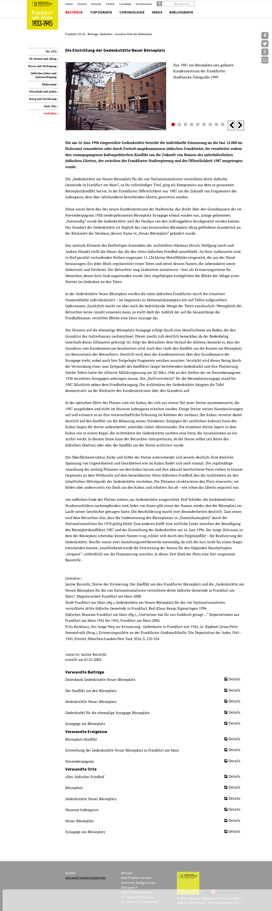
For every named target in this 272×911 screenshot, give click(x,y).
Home (69, 4)
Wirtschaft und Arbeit (42, 91)
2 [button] (180, 125)
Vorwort (82, 4)
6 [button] (204, 125)
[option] (154, 96)
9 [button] (223, 125)
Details (234, 679)
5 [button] (198, 125)
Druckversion (144, 4)
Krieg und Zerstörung (42, 99)
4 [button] (192, 125)
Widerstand (49, 84)
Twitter (110, 4)
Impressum (215, 902)
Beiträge (74, 12)
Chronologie (132, 12)
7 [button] (210, 125)
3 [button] (186, 125)
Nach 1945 (50, 106)
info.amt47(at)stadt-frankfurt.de (85, 877)
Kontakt (96, 4)
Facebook (125, 4)
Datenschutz (231, 902)
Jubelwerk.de (196, 902)
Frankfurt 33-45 (75, 34)
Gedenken (106, 34)
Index (157, 12)
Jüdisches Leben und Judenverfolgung (43, 75)
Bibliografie (181, 12)
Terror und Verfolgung (42, 66)
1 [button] (173, 125)
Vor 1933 (51, 51)
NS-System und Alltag (42, 58)
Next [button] (240, 125)
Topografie (101, 12)
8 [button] (217, 125)
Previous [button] (231, 125)
